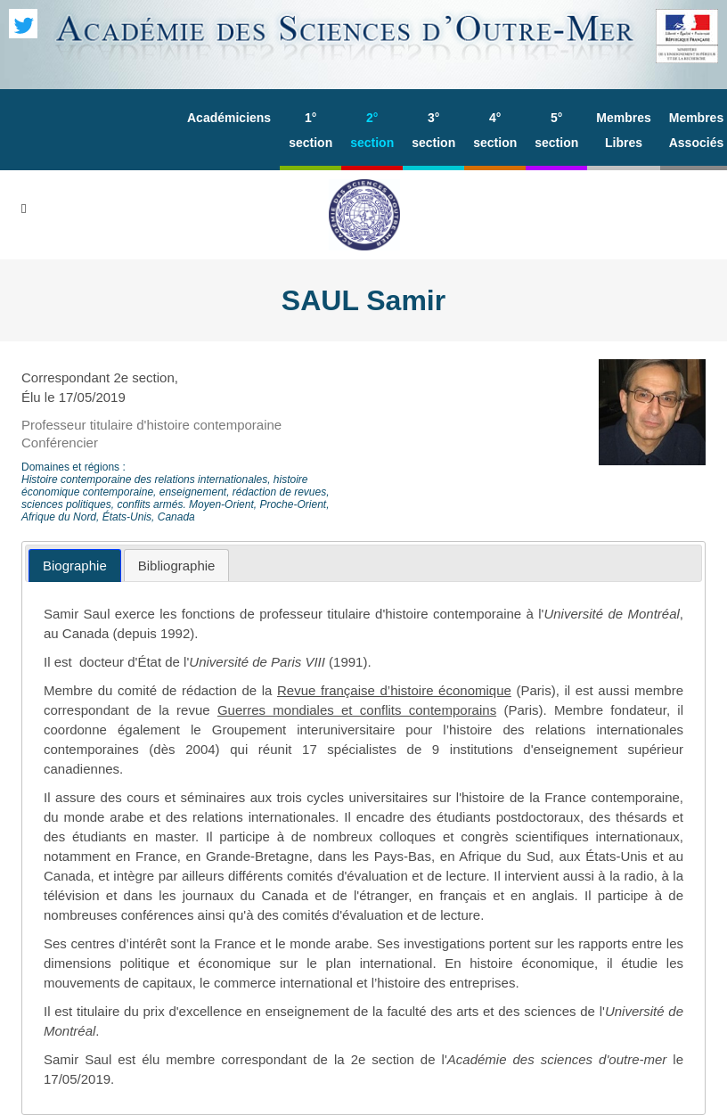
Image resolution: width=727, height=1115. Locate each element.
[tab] (75, 565)
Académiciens (229, 118)
